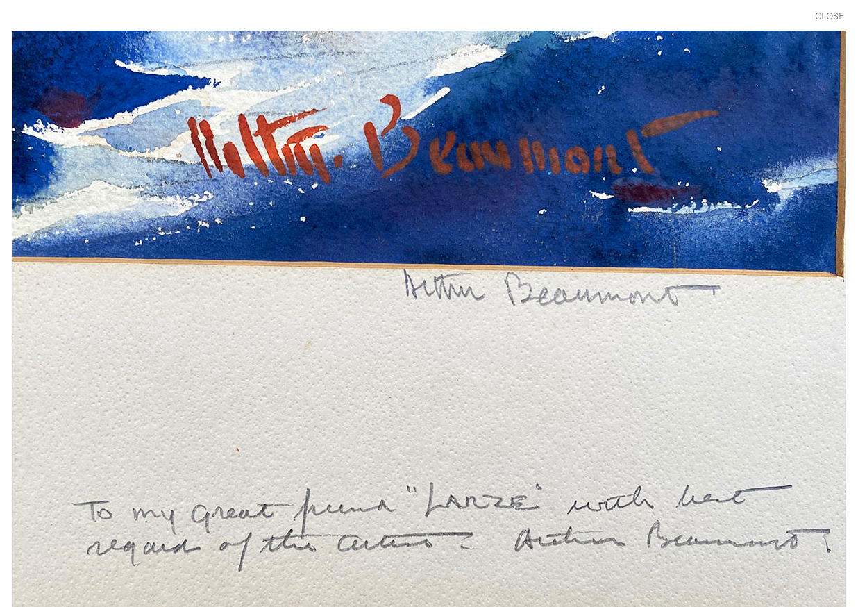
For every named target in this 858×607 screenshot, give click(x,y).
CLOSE (829, 15)
